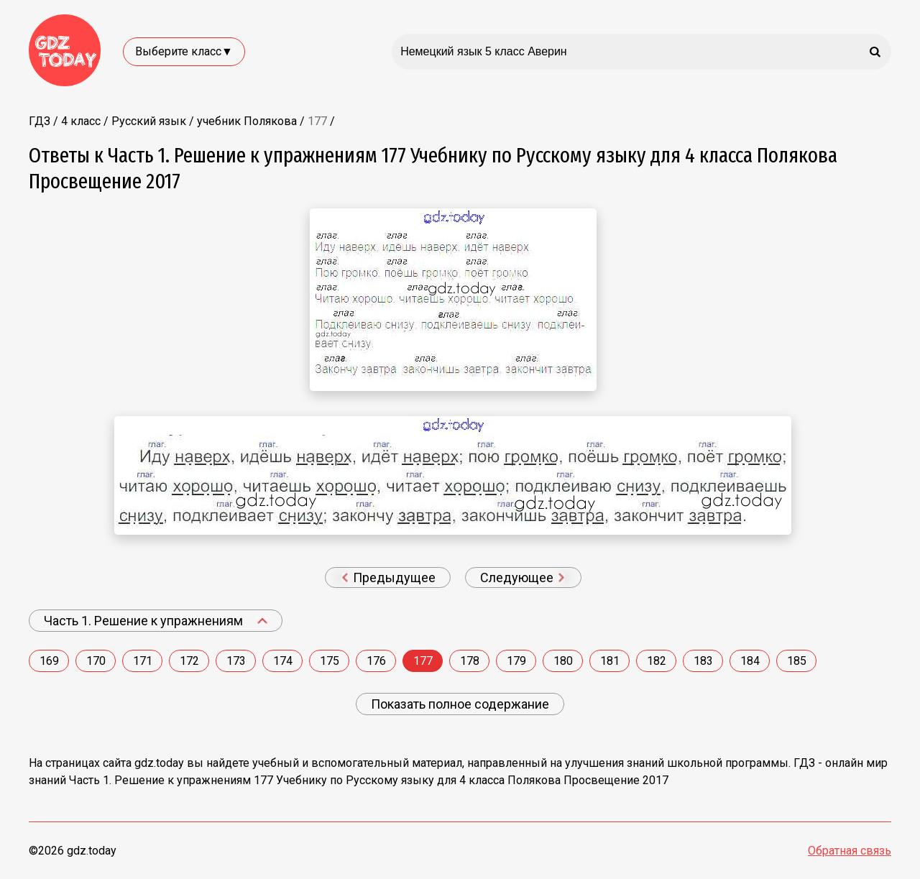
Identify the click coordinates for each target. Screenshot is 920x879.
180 (563, 661)
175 (329, 661)
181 (610, 661)
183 (703, 661)
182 (656, 661)
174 (283, 661)
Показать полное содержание (460, 704)
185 (796, 661)
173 (236, 661)
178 (469, 661)
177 (423, 661)
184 (750, 661)
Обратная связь (849, 850)
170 (96, 661)
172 (189, 661)
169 (49, 661)
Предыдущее (388, 577)
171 (142, 661)
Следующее (522, 577)
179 (516, 661)
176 (376, 661)
